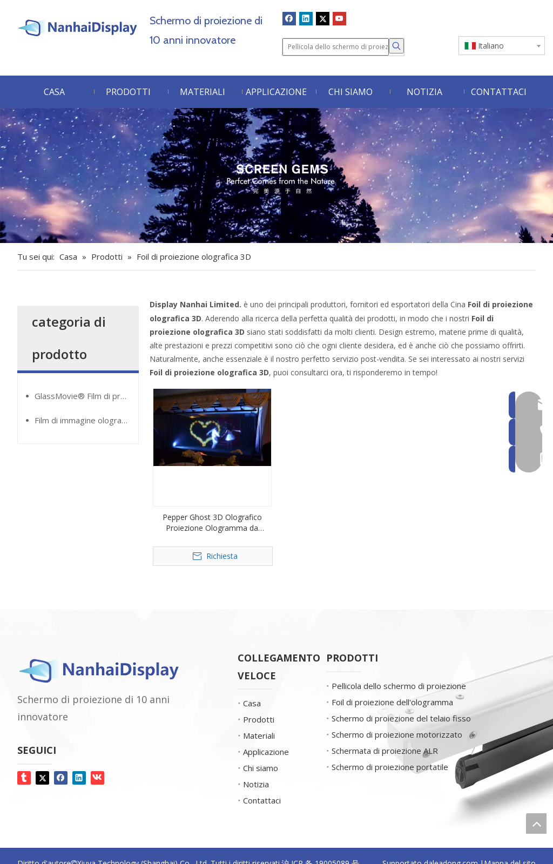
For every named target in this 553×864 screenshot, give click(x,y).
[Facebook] (289, 18)
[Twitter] (322, 18)
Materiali (259, 735)
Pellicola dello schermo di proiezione (399, 685)
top (536, 823)
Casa (252, 703)
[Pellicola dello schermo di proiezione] (335, 47)
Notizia (256, 784)
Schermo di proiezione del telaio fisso (401, 718)
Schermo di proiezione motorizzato (397, 734)
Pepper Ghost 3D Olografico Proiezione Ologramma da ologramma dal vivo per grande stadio (212, 523)
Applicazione (266, 751)
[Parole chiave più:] (396, 45)
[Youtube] (339, 18)
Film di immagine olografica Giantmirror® (86, 420)
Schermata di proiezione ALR (385, 750)
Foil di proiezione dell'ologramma (392, 702)
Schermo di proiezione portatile (390, 766)
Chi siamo (260, 767)
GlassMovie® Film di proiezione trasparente (86, 395)
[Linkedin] (306, 18)
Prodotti (258, 719)
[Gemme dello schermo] (276, 176)
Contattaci (262, 800)
